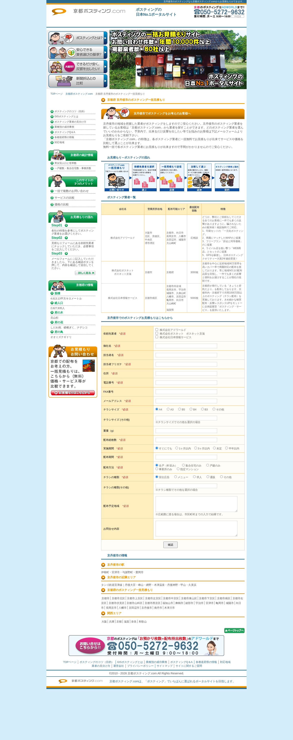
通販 (211, 477)
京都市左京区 (153, 598)
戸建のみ (213, 465)
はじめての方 (142, 23)
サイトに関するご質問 (230, 23)
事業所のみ (163, 469)
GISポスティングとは (66, 116)
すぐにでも (163, 448)
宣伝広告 (162, 477)
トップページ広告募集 (201, 23)
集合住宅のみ (191, 465)
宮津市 (210, 603)
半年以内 (232, 448)
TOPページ (112, 23)
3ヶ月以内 (202, 448)
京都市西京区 (153, 603)
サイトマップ (165, 665)
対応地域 (59, 142)
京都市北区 (118, 598)
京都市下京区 (207, 598)
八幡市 (123, 607)
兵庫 (111, 621)
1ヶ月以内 (183, 448)
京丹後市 (146, 607)
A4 (158, 409)
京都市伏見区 (117, 603)
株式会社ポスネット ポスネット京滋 (180, 333)
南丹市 (158, 607)
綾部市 (189, 603)
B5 (181, 409)
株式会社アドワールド (170, 329)
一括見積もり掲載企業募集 (171, 23)
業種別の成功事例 (64, 126)
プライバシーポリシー (140, 665)
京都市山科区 (134, 603)
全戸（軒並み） (166, 465)
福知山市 (168, 603)
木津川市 (169, 607)
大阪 (104, 621)
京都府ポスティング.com (79, 93)
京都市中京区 (171, 598)
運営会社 (118, 665)
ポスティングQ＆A (65, 132)
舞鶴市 (179, 603)
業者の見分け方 (101, 665)
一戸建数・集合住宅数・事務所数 (73, 168)
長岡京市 (111, 607)
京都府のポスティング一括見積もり (130, 590)
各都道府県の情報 (64, 137)
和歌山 (143, 621)
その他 (218, 409)
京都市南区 (223, 598)
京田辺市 (134, 607)
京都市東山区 (189, 598)
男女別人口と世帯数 (66, 163)
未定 (217, 448)
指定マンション (188, 469)
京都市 (105, 598)
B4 (193, 409)
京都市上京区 (135, 598)
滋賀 (126, 621)
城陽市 (230, 603)
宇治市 (199, 603)
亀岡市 (220, 603)
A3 (170, 409)
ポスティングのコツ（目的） (70, 111)
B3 (204, 409)
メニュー (181, 477)
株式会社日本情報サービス (173, 337)
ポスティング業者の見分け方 (70, 121)
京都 (119, 621)
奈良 (134, 621)
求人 (197, 477)
